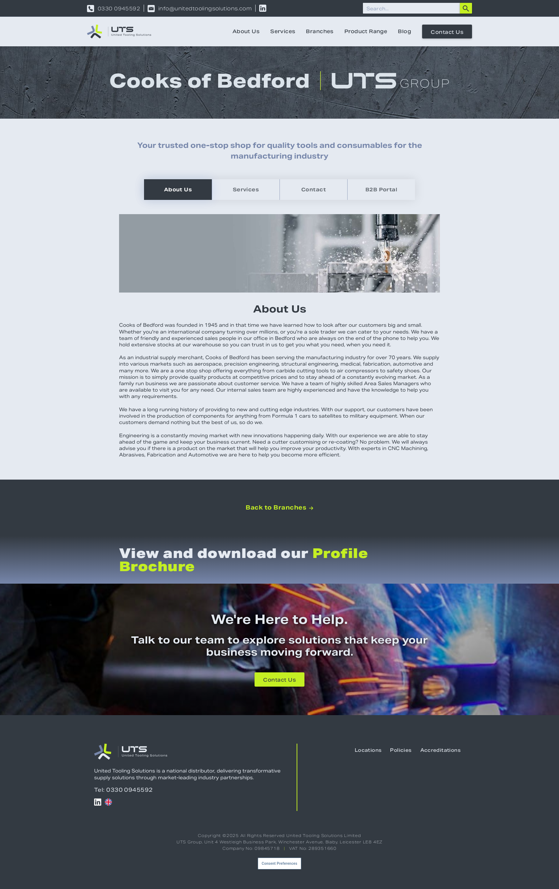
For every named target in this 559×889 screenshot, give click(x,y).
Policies (400, 750)
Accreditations (440, 750)
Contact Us (447, 32)
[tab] (178, 189)
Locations (368, 750)
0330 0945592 (119, 8)
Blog (404, 31)
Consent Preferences (279, 863)
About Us (246, 31)
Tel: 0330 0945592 (123, 789)
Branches (319, 31)
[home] (119, 31)
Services (282, 31)
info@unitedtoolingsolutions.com (205, 8)
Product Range (365, 31)
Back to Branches (279, 508)
